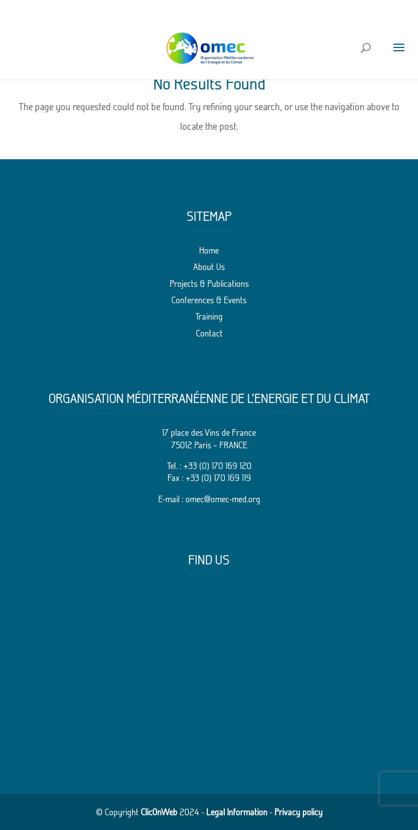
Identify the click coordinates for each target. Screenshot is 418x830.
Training (209, 316)
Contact (209, 333)
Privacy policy (298, 812)
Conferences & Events (209, 299)
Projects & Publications (209, 283)
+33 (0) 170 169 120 (217, 465)
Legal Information (236, 812)
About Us (209, 266)
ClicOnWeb (159, 812)
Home (209, 250)
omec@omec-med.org (223, 499)
